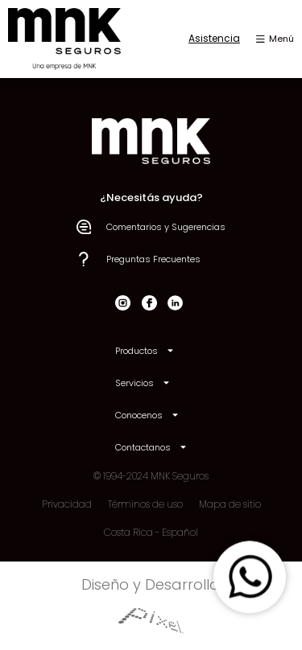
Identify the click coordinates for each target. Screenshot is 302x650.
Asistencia (214, 38)
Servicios (143, 382)
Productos (145, 350)
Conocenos (147, 414)
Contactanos (151, 446)
